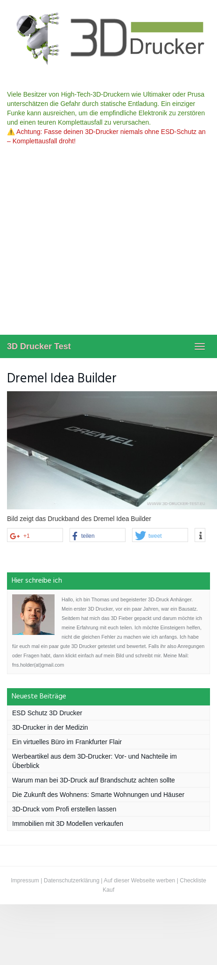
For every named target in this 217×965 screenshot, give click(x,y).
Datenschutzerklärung (71, 880)
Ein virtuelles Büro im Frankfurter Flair (67, 742)
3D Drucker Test (39, 346)
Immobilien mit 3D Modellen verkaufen (67, 823)
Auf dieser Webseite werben (139, 880)
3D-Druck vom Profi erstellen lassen (64, 809)
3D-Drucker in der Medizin (50, 727)
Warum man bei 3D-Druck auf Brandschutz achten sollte (93, 780)
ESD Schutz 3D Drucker (47, 713)
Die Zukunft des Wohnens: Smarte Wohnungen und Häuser (98, 794)
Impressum (25, 880)
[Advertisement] (87, 242)
